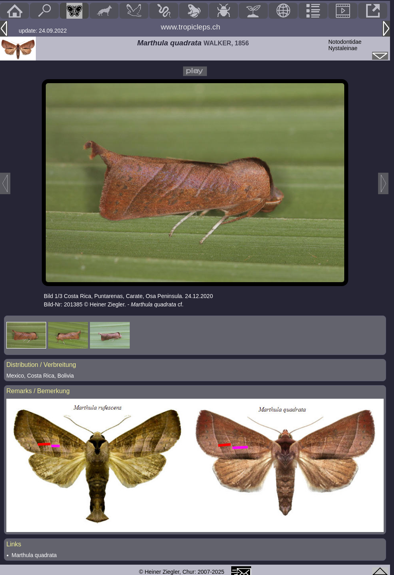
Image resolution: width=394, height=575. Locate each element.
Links (13, 544)
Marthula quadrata (34, 555)
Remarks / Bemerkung (38, 391)
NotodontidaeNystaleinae (344, 45)
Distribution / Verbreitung (41, 364)
